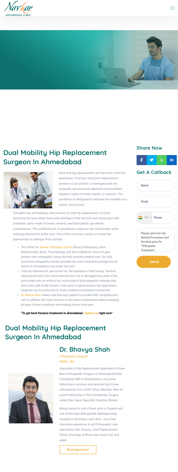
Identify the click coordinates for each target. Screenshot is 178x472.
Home (7, 116)
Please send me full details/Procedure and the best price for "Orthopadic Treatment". (156, 240)
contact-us (90, 313)
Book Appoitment (78, 449)
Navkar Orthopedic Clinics (56, 247)
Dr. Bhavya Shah (31, 295)
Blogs (19, 116)
